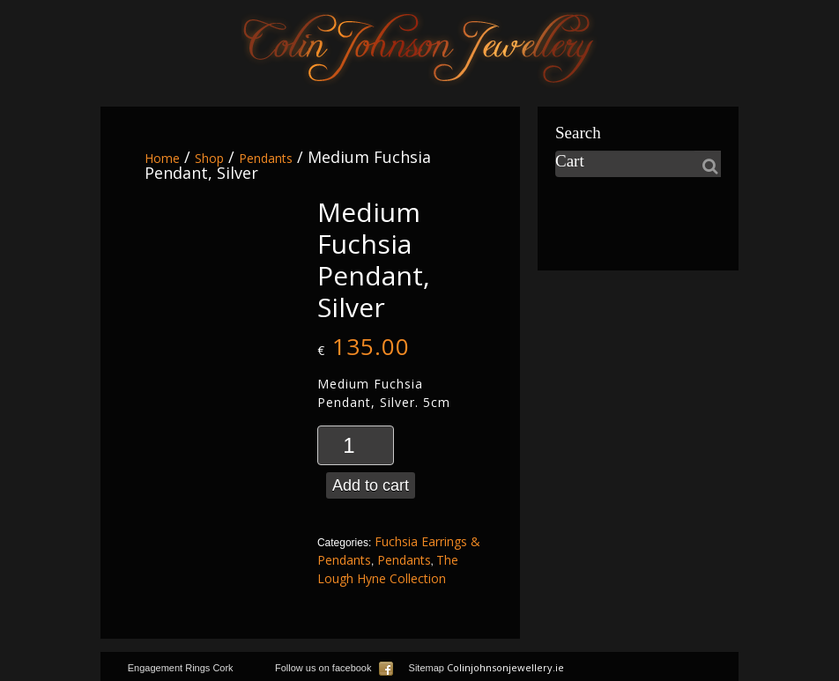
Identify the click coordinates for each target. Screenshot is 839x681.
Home (162, 158)
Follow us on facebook (334, 667)
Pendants (266, 158)
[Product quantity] (355, 445)
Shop (209, 158)
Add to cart (370, 485)
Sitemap (426, 667)
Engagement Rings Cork (181, 667)
